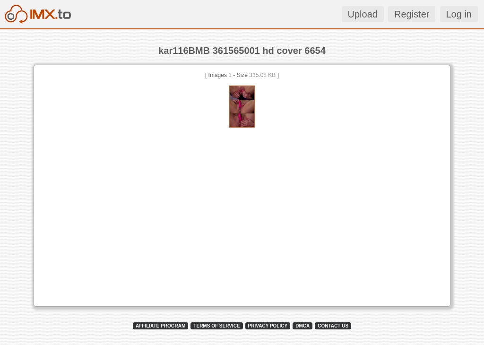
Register (411, 14)
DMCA (302, 325)
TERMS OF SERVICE (216, 325)
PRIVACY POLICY (268, 325)
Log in (459, 14)
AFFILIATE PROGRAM (160, 325)
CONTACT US (333, 325)
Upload (363, 14)
